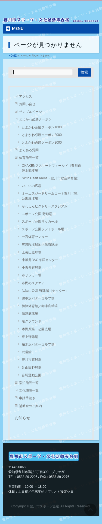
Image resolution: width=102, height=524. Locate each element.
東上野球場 (30, 337)
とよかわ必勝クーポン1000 (42, 127)
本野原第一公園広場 (36, 329)
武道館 (27, 352)
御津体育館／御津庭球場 (40, 306)
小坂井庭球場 (31, 267)
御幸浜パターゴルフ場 (38, 298)
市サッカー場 (31, 275)
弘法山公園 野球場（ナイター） (45, 291)
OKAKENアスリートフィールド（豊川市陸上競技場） (51, 168)
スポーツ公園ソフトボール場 (43, 229)
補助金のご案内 (30, 406)
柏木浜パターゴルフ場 (38, 344)
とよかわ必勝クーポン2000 (42, 135)
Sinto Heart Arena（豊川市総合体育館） (51, 178)
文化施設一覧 (29, 390)
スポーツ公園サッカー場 (40, 221)
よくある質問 (29, 150)
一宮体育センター (35, 237)
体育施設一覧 (29, 158)
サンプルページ (30, 112)
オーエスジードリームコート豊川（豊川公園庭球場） (51, 196)
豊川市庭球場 (31, 360)
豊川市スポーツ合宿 (44, 506)
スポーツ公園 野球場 (37, 214)
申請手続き (27, 398)
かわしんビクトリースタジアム (44, 206)
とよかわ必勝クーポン (35, 119)
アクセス (25, 96)
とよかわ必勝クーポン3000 (42, 142)
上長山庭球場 (31, 252)
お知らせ (22, 418)
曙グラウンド (31, 321)
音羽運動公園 (31, 375)
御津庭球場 (30, 314)
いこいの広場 (31, 186)
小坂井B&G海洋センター (40, 260)
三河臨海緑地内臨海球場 (40, 245)
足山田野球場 (31, 367)
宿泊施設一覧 (29, 383)
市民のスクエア (33, 283)
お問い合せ (27, 104)
